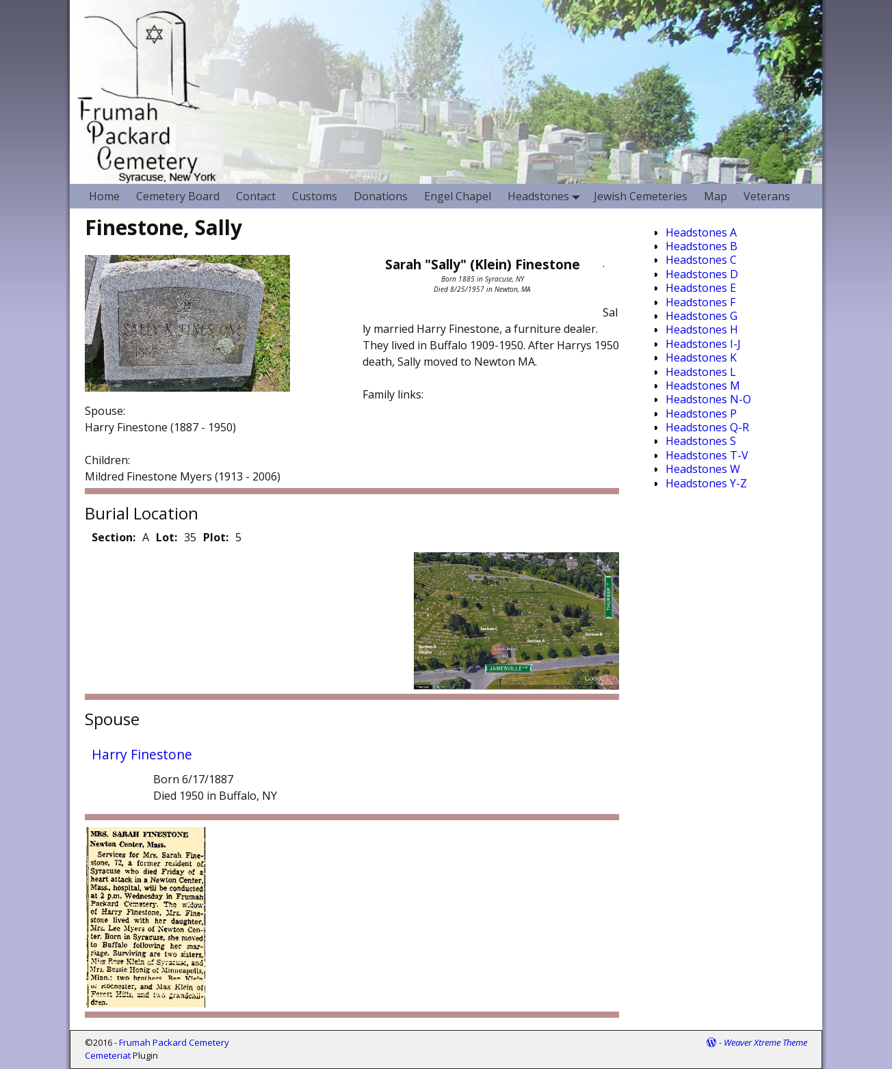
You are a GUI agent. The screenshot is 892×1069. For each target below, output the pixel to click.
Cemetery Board (178, 196)
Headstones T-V (707, 455)
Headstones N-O (708, 399)
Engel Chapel (457, 196)
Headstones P (701, 413)
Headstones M (703, 385)
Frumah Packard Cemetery (174, 1042)
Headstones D (702, 274)
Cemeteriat (108, 1055)
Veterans (767, 196)
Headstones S (701, 440)
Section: (113, 537)
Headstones (547, 196)
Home (104, 196)
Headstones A (701, 232)
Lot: (166, 537)
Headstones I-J (703, 343)
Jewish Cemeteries (640, 196)
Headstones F (700, 302)
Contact (256, 196)
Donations (381, 196)
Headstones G (701, 315)
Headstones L (701, 371)
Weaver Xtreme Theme (765, 1042)
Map (715, 196)
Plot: (215, 537)
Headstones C (701, 259)
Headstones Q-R (707, 427)
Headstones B (701, 246)
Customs (314, 196)
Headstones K (701, 357)
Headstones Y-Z (706, 483)
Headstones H (702, 329)
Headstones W (703, 468)
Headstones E (701, 287)
